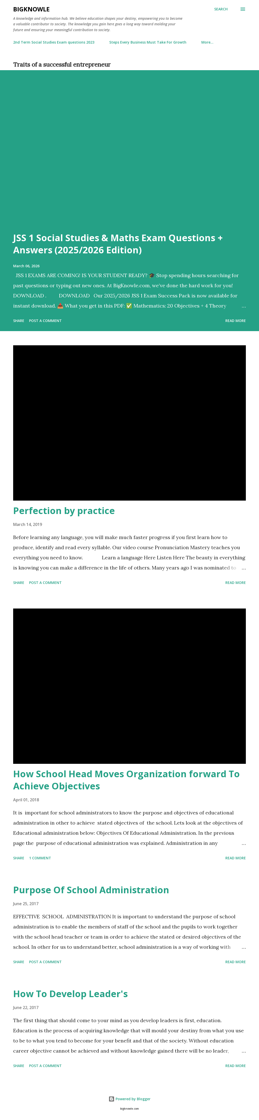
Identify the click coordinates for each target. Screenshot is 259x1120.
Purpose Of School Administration (91, 890)
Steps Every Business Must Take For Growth (147, 42)
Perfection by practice (64, 510)
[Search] (221, 9)
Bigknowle (31, 9)
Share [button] (18, 320)
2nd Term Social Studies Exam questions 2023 (53, 42)
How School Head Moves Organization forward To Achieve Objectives (126, 780)
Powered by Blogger (129, 1098)
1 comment (40, 858)
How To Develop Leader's (70, 994)
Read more (235, 320)
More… (207, 42)
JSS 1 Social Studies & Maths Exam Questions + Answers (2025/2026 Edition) (118, 244)
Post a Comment (45, 320)
